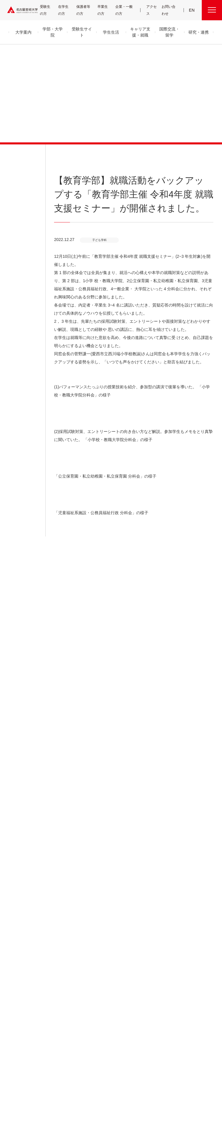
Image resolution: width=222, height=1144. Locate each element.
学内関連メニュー (192, 927)
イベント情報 (143, 996)
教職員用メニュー (188, 962)
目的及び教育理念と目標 (24, 942)
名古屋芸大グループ (49, 1100)
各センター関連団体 (83, 1100)
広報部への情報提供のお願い (194, 972)
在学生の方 (66, 10)
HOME (165, 832)
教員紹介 (14, 962)
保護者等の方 (84, 10)
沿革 (11, 949)
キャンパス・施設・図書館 (108, 935)
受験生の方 (47, 10)
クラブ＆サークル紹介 (106, 942)
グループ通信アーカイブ (23, 969)
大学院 (55, 995)
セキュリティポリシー (21, 983)
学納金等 (98, 955)
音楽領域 (56, 941)
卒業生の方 (106, 10)
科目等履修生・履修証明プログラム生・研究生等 (67, 1007)
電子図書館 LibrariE (189, 942)
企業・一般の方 (125, 10)
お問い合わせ (169, 10)
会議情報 (182, 955)
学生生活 (101, 927)
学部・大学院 (62, 927)
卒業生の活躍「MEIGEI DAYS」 (107, 1000)
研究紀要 (141, 949)
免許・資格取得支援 (105, 990)
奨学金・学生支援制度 (106, 962)
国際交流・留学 (106, 1031)
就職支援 (98, 983)
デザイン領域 (59, 962)
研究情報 (141, 955)
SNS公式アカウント (140, 1100)
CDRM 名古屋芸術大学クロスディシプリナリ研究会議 (152, 965)
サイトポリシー (170, 1100)
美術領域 (56, 955)
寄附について (20, 1100)
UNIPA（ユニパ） (186, 935)
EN (192, 10)
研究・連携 (144, 927)
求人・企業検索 (102, 1010)
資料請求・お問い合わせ (150, 1003)
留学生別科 (59, 1020)
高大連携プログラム (147, 942)
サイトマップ (111, 1100)
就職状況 (98, 1017)
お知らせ (13, 153)
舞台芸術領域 (59, 948)
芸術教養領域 (59, 969)
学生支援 (98, 949)
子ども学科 (200, 832)
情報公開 (14, 976)
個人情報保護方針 (199, 1100)
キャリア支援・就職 (109, 976)
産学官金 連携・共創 (147, 935)
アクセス (152, 10)
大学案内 (17, 927)
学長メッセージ (18, 935)
